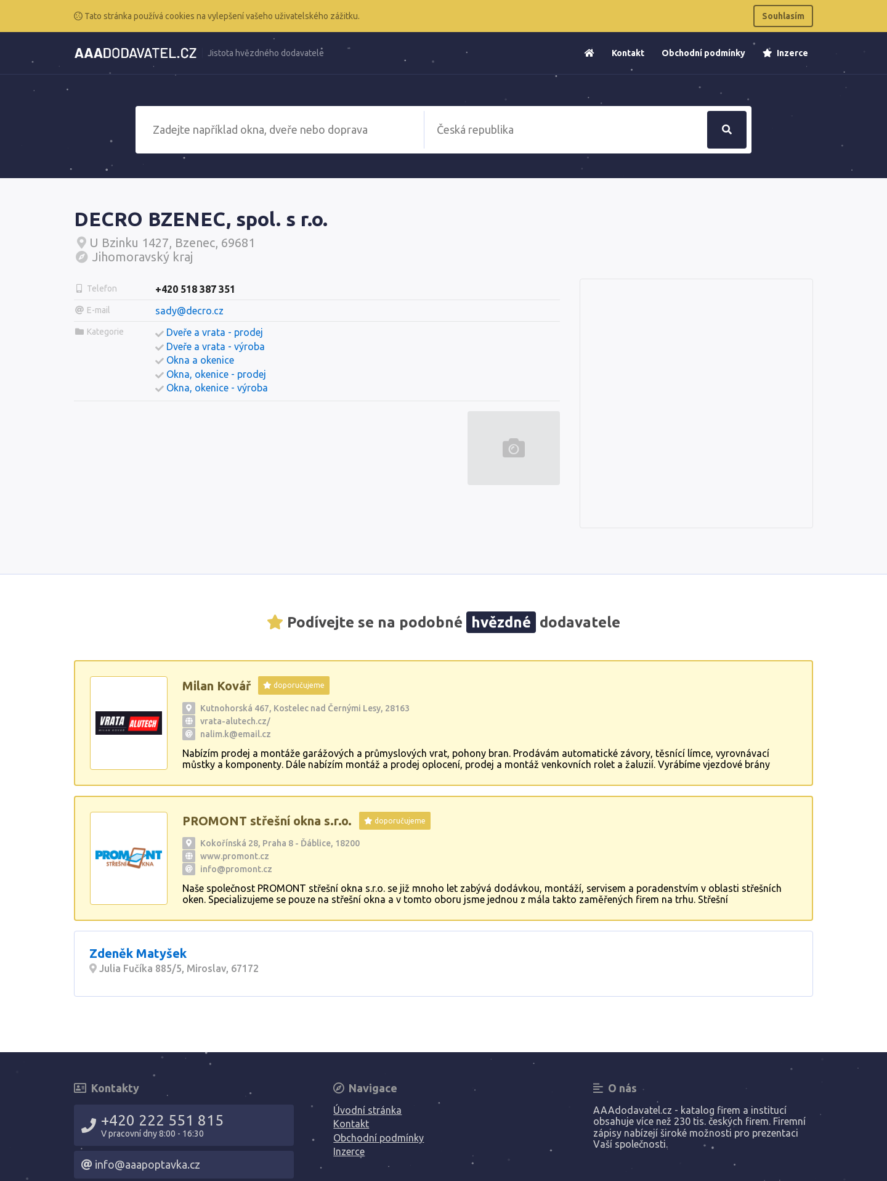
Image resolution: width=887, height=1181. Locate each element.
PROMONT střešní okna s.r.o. (267, 821)
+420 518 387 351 (195, 289)
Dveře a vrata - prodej (214, 332)
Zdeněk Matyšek (138, 953)
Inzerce (785, 53)
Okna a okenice (200, 360)
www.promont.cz (234, 856)
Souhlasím (783, 16)
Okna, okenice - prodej (216, 374)
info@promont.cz (236, 869)
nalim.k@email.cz (235, 734)
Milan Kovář (216, 686)
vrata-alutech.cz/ (235, 721)
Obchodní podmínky (703, 53)
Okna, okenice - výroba (217, 387)
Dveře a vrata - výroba (215, 346)
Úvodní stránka (367, 1110)
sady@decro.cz (189, 310)
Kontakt (628, 53)
